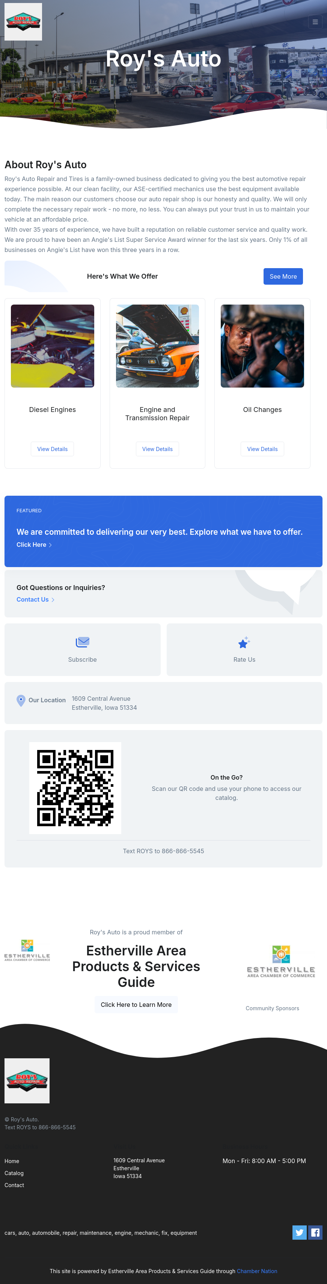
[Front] (25, 22)
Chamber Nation (257, 1271)
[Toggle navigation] (315, 22)
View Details (52, 449)
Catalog (14, 1173)
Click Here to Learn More (136, 1004)
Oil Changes (262, 409)
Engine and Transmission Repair (157, 414)
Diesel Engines (52, 409)
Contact (14, 1185)
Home (12, 1161)
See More (283, 276)
